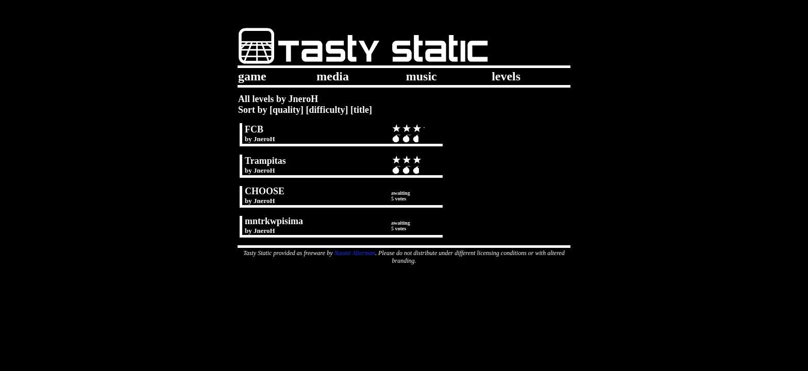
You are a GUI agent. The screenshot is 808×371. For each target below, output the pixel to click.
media (332, 76)
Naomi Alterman (354, 253)
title (361, 110)
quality (286, 110)
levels (506, 76)
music (421, 76)
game (252, 76)
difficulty (327, 110)
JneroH (264, 139)
